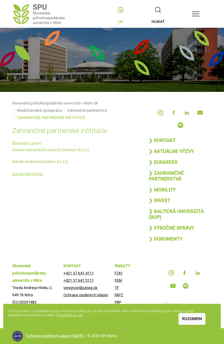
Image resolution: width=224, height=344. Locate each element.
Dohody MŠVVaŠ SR (27, 174)
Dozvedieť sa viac (70, 315)
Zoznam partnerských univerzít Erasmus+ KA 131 (50, 149)
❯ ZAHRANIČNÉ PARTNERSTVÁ (166, 176)
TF (117, 287)
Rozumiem (192, 318)
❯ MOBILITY (162, 190)
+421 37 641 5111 (78, 280)
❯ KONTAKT (162, 140)
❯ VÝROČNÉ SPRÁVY (171, 228)
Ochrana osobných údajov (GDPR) (55, 335)
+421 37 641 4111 (78, 273)
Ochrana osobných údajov (85, 295)
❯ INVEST (159, 200)
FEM (118, 280)
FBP (118, 302)
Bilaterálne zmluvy (26, 143)
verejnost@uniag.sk (80, 287)
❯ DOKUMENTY (165, 239)
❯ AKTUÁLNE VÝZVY (171, 151)
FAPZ (119, 295)
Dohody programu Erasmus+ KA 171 (40, 161)
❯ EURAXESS (163, 162)
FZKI (118, 273)
